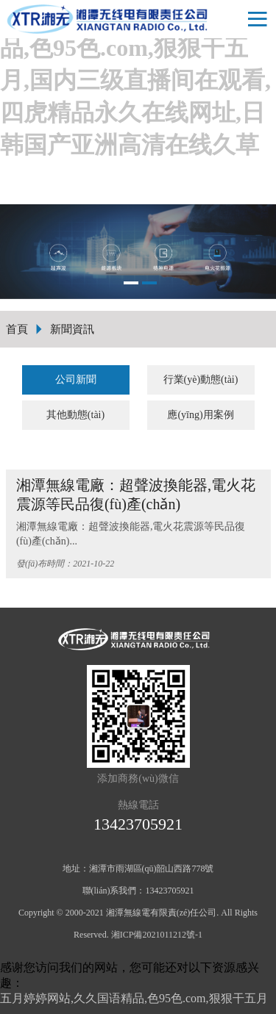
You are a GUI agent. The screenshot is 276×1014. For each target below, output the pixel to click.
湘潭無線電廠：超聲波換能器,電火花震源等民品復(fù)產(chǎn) (135, 494)
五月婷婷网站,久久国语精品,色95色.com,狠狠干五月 (134, 998)
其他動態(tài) (75, 414)
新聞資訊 (72, 329)
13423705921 (138, 824)
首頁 (17, 329)
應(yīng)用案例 (200, 414)
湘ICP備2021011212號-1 (156, 935)
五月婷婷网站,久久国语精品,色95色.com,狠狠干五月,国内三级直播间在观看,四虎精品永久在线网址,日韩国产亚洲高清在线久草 (135, 80)
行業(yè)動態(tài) (200, 379)
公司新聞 (75, 379)
